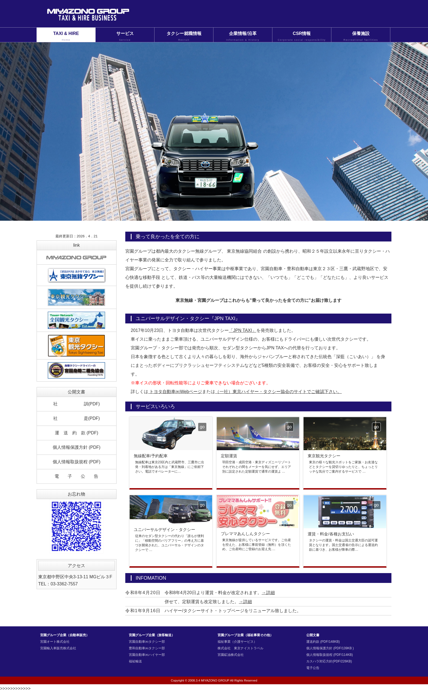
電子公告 (312, 668)
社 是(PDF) (76, 418)
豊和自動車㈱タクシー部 (147, 648)
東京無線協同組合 (244, 251)
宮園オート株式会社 (55, 642)
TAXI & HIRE (66, 36)
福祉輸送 (135, 661)
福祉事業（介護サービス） (237, 642)
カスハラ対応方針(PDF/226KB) (329, 661)
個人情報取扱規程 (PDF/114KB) (329, 655)
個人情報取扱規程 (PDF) (76, 461)
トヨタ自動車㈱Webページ (175, 391)
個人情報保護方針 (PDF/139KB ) (330, 648)
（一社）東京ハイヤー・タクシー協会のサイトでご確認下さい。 (278, 391)
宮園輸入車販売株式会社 (58, 648)
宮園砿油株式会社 (231, 655)
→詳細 (268, 592)
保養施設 (360, 36)
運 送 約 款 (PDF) (76, 432)
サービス (125, 36)
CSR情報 (301, 36)
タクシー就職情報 (183, 36)
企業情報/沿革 (242, 36)
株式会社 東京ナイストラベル (240, 648)
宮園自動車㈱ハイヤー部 (147, 655)
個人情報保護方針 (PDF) (76, 447)
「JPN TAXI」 (242, 330)
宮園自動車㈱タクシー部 (147, 642)
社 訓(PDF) (76, 404)
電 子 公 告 (76, 476)
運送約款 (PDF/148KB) (323, 642)
